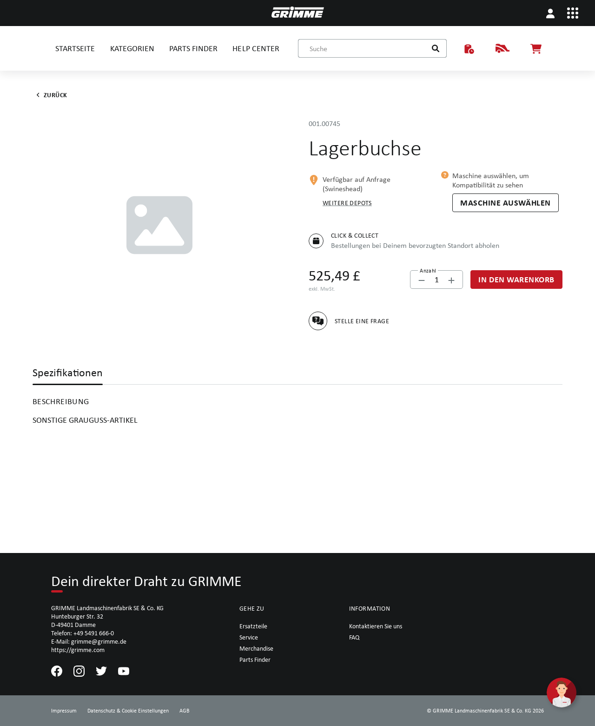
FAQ (354, 637)
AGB (184, 710)
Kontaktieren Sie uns (375, 626)
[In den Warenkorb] (516, 279)
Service (248, 637)
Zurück (50, 94)
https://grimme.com (78, 650)
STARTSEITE (75, 48)
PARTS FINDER (193, 48)
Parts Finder (255, 659)
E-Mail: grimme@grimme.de (88, 641)
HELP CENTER (255, 48)
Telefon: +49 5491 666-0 (82, 633)
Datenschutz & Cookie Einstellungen (128, 710)
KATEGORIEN (132, 48)
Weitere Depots (347, 203)
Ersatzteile (253, 626)
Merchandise (256, 648)
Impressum (64, 710)
